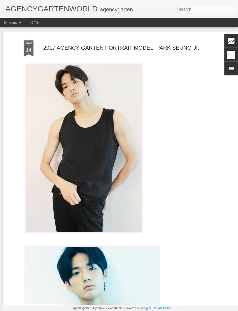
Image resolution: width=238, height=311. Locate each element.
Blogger (146, 308)
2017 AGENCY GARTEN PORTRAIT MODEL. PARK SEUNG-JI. (121, 33)
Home (34, 22)
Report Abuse (162, 308)
